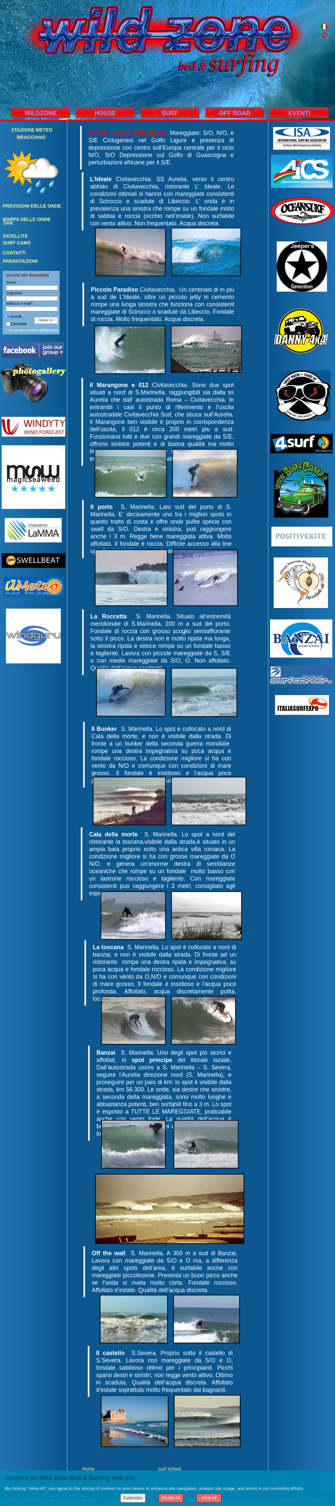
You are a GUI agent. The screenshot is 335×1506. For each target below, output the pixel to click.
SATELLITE (15, 236)
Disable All (170, 1498)
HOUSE (105, 113)
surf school (169, 1469)
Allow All (208, 1498)
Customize (132, 1498)
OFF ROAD (235, 113)
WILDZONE (41, 113)
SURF (170, 113)
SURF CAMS (16, 242)
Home (88, 1469)
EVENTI (299, 113)
